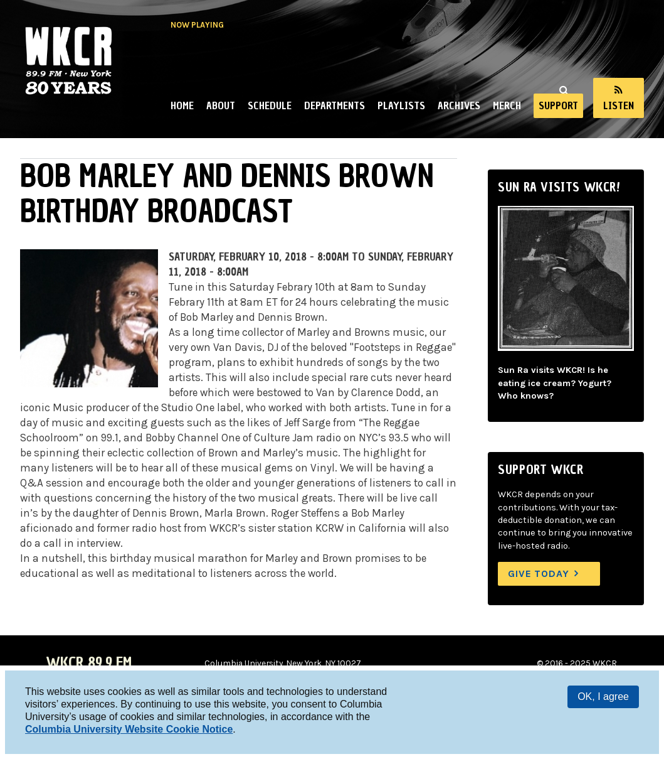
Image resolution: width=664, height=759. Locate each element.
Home (182, 105)
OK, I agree (603, 696)
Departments (334, 105)
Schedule (270, 105)
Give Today (538, 573)
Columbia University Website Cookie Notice (129, 729)
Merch (507, 105)
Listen (618, 105)
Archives (459, 105)
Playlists (401, 105)
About (220, 105)
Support (558, 105)
